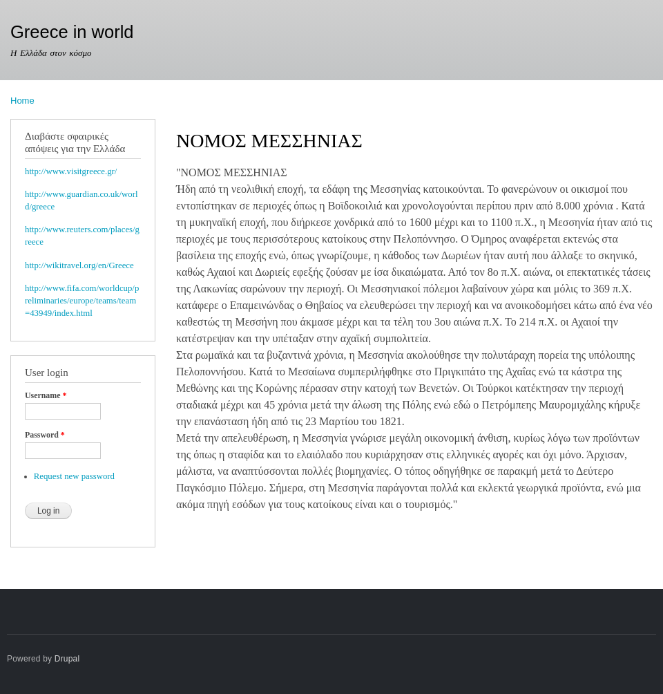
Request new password (74, 476)
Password (45, 435)
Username (45, 395)
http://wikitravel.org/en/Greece (79, 265)
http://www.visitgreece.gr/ (71, 171)
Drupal (67, 659)
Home (22, 100)
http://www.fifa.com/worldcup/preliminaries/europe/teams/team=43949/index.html (82, 300)
